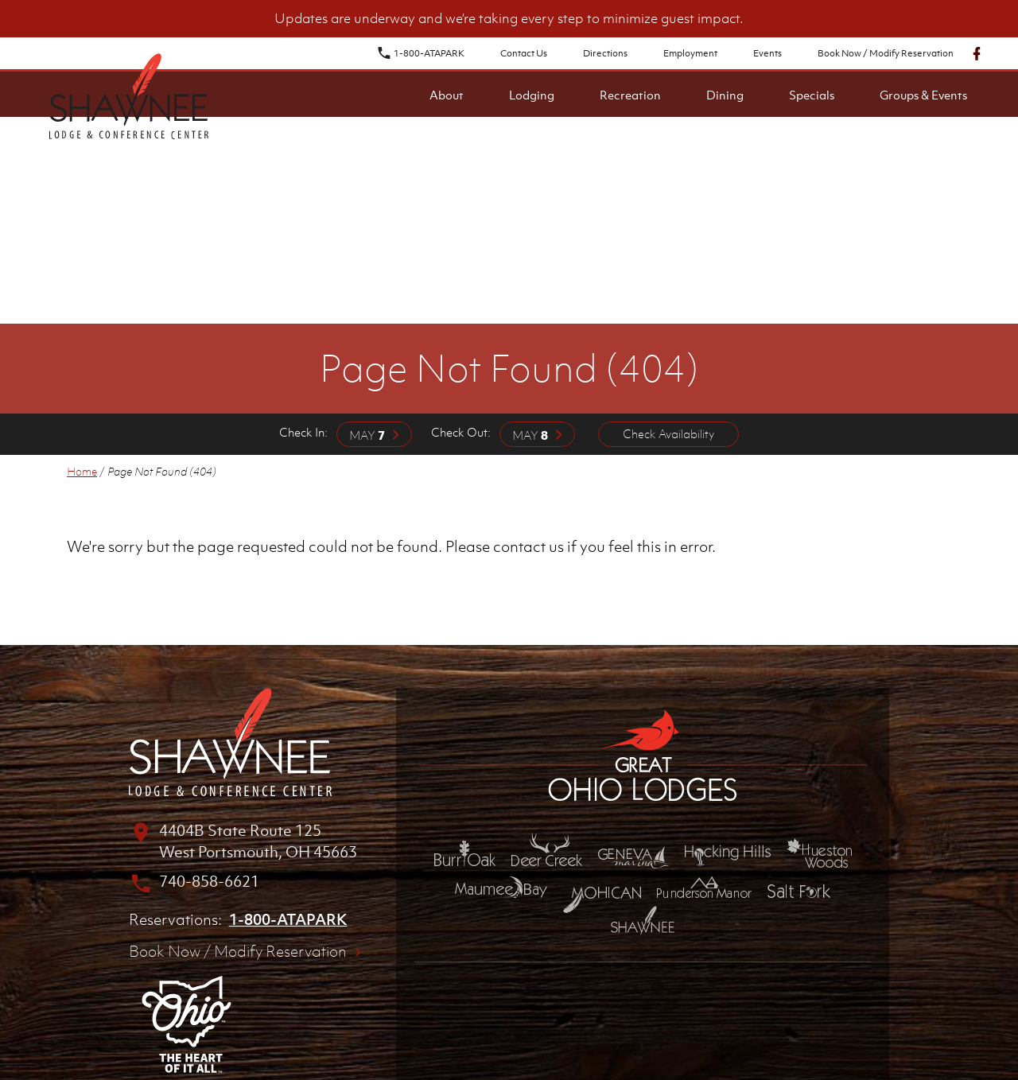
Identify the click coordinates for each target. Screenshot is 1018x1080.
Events (767, 53)
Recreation (630, 95)
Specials (811, 95)
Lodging (531, 95)
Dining (725, 95)
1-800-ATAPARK (420, 53)
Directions (605, 53)
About (446, 95)
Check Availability (668, 433)
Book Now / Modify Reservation (886, 53)
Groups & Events (923, 95)
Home (82, 471)
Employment (690, 53)
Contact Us (523, 53)
